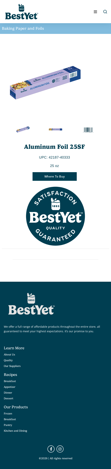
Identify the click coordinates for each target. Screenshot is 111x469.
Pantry (8, 424)
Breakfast (10, 381)
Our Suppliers (12, 366)
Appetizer (9, 386)
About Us (9, 354)
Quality (8, 360)
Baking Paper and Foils (23, 28)
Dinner (8, 392)
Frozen (8, 413)
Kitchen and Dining (15, 430)
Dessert (8, 398)
